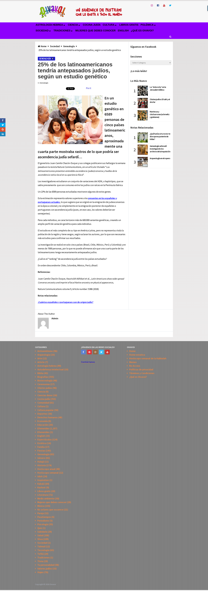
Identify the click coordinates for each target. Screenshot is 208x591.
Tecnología (43, 550)
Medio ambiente (45, 498)
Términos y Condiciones (141, 373)
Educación (42, 424)
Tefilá (40, 553)
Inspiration (43, 480)
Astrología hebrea (49, 24)
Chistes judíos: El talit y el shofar (160, 100)
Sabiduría (42, 531)
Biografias (42, 376)
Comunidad (43, 402)
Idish (39, 476)
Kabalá (40, 483)
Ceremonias (43, 384)
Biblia (40, 373)
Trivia (40, 561)
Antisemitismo (45, 351)
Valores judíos (44, 568)
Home (132, 351)
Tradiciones (62, 30)
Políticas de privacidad (141, 369)
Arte (39, 358)
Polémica (147, 24)
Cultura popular (45, 410)
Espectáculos (44, 439)
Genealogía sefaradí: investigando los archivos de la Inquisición (160, 149)
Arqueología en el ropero (160, 158)
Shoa (40, 539)
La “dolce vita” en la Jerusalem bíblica (158, 88)
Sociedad (42, 30)
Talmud (41, 546)
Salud (40, 535)
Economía (42, 421)
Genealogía (45, 58)
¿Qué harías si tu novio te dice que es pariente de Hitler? (160, 136)
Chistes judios (44, 387)
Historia (41, 465)
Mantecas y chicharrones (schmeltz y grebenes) (159, 114)
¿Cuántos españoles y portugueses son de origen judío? (65, 302)
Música (40, 505)
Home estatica (137, 354)
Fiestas (41, 450)
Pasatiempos (44, 516)
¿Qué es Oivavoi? (142, 30)
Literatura (42, 494)
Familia (41, 446)
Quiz (39, 528)
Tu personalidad (45, 564)
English (123, 30)
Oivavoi (53, 584)
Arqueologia (43, 354)
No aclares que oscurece (50, 509)
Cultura (109, 24)
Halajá (40, 461)
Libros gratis (128, 24)
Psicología (42, 524)
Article (40, 362)
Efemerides (43, 428)
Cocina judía (91, 24)
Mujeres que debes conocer (95, 30)
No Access (134, 365)
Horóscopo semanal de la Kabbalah (147, 358)
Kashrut (41, 487)
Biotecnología (44, 380)
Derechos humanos (47, 417)
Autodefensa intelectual (50, 369)
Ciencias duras (44, 395)
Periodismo (43, 520)
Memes (133, 362)
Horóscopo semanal (47, 472)
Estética (41, 443)
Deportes (42, 413)
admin (54, 318)
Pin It (88, 88)
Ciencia (73, 24)
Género (41, 457)
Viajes (40, 572)
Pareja (40, 513)
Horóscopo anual (46, 469)
